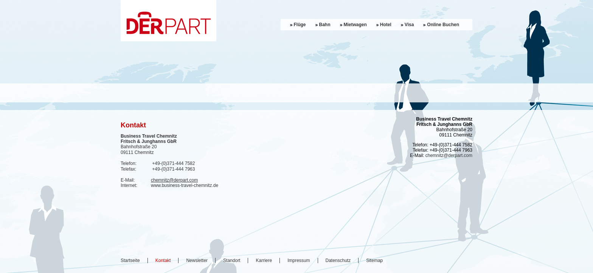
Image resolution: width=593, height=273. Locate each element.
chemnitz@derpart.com (174, 180)
